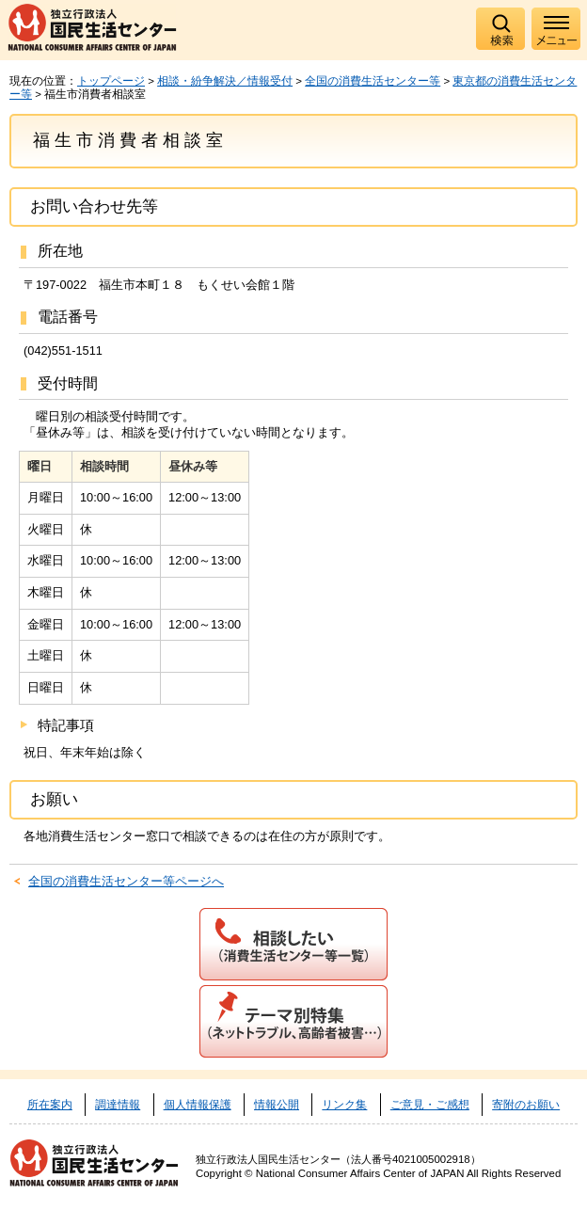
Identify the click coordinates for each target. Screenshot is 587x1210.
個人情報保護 (197, 1104)
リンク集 (344, 1104)
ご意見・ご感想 (429, 1104)
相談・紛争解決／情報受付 (225, 81)
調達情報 (117, 1104)
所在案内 (49, 1104)
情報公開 (276, 1104)
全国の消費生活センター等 (372, 81)
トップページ (111, 81)
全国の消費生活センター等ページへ (126, 881)
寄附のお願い (526, 1104)
